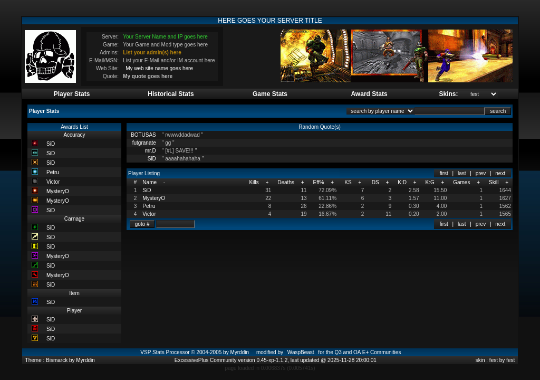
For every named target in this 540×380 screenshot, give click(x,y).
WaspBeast (300, 352)
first (444, 173)
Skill (493, 182)
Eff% (318, 182)
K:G (429, 182)
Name (149, 182)
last (462, 173)
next (500, 173)
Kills (253, 182)
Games (461, 182)
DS (375, 182)
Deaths (285, 182)
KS (347, 182)
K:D (402, 182)
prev (481, 173)
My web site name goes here (159, 68)
